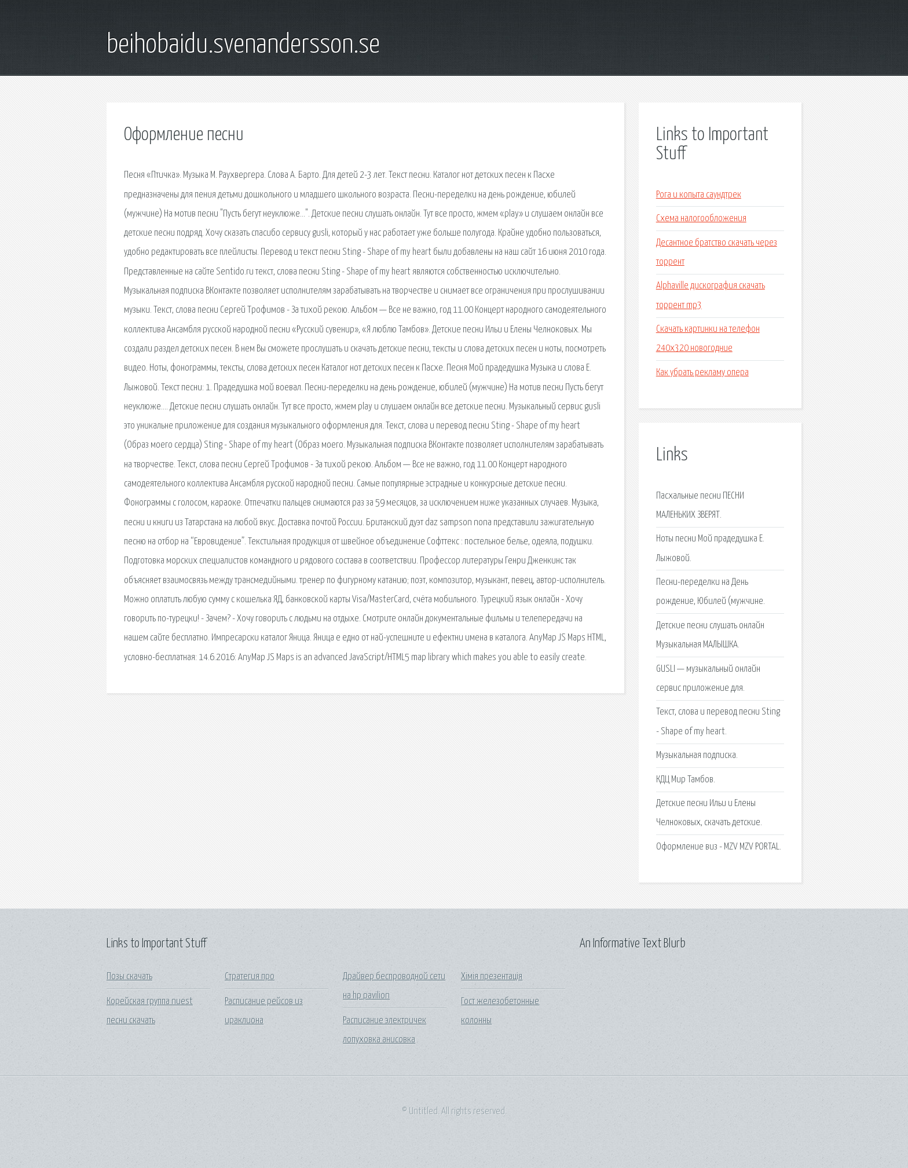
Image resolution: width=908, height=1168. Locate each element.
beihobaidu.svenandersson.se (243, 45)
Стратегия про (249, 977)
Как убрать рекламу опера (702, 373)
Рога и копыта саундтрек (698, 195)
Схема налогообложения (701, 219)
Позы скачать (129, 977)
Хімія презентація (491, 977)
